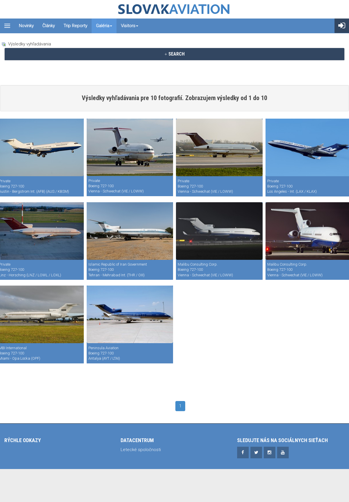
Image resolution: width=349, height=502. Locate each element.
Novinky (26, 25)
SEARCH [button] (174, 54)
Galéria (104, 25)
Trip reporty (75, 25)
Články (48, 25)
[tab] (174, 54)
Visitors (129, 25)
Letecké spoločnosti (141, 449)
